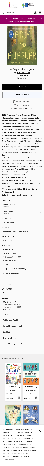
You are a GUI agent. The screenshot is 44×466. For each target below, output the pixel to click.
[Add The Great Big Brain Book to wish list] (19, 397)
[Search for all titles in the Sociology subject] (22, 284)
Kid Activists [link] (28, 387)
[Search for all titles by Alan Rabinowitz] (22, 206)
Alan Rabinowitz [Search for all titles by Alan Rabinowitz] (23, 73)
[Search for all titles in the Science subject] (22, 279)
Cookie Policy (8, 459)
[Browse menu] (40, 12)
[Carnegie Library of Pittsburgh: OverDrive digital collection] (22, 5)
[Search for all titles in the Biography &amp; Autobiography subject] (22, 269)
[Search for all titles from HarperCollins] (22, 222)
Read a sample (22, 95)
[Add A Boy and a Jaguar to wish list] (22, 101)
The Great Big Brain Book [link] (12, 387)
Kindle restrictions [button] (10, 260)
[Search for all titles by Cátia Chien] (22, 212)
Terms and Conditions (12, 432)
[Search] (3, 13)
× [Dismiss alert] (41, 18)
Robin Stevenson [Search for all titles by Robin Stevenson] (31, 390)
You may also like (12, 358)
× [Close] (39, 431)
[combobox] (17, 12)
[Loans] (35, 13)
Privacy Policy (30, 432)
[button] (22, 87)
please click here (27, 21)
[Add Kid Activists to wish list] (36, 397)
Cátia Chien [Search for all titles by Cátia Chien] (23, 76)
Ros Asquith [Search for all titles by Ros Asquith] (12, 390)
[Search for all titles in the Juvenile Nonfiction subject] (22, 274)
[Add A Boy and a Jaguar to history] (22, 105)
